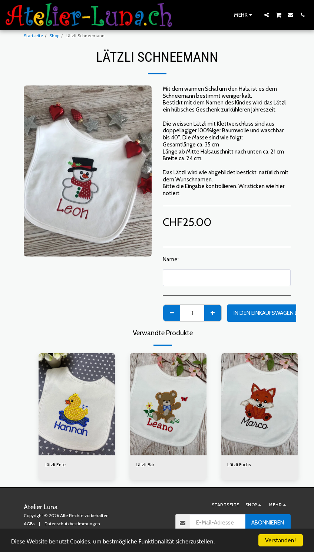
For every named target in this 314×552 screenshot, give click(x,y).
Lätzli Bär (145, 464)
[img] (77, 404)
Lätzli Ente (55, 464)
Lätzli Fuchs (239, 464)
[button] (266, 14)
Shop (54, 35)
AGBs (29, 523)
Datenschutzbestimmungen (72, 523)
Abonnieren (267, 522)
